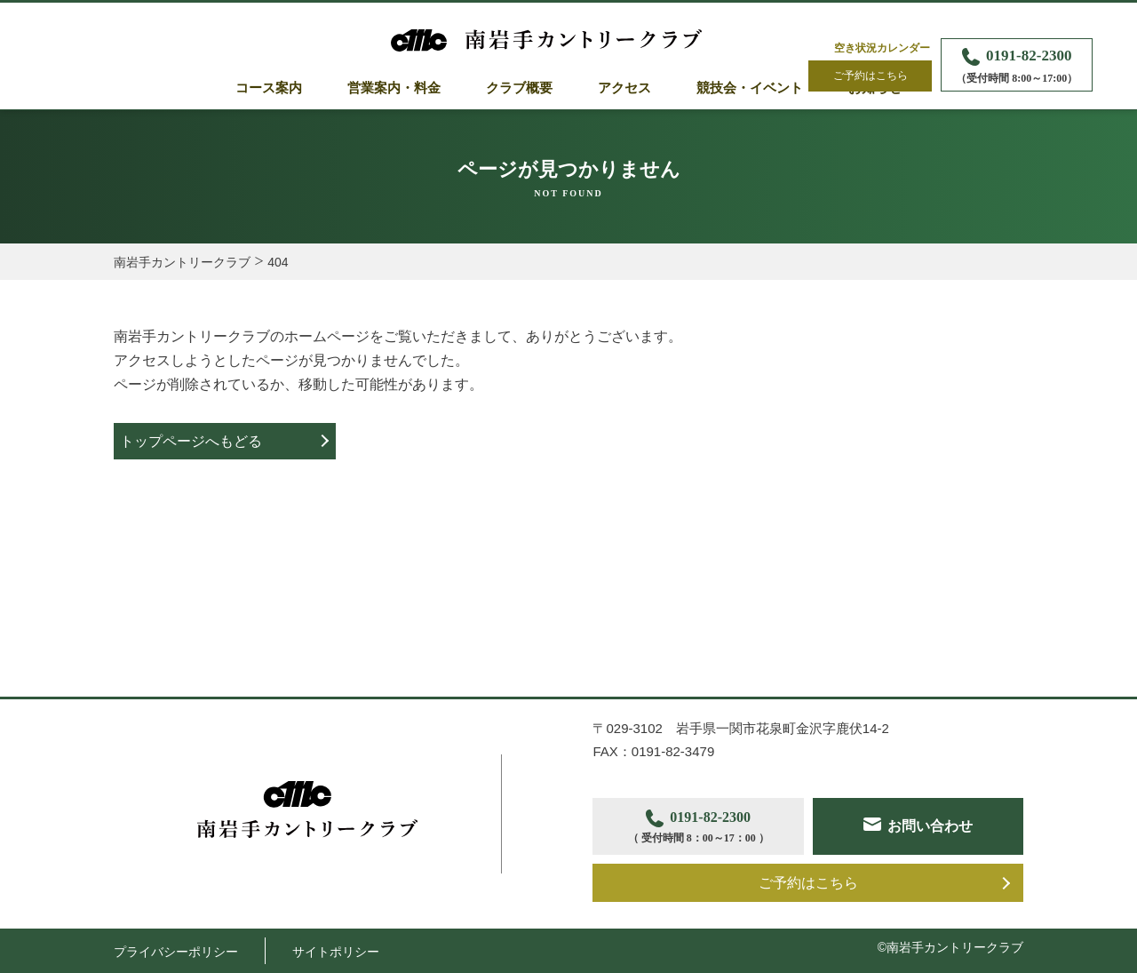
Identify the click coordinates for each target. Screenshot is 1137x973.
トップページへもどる (191, 441)
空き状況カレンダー (882, 48)
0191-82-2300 (1017, 67)
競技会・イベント (749, 88)
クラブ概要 (519, 88)
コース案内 (268, 88)
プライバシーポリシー (176, 952)
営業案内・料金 (394, 88)
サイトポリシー (335, 952)
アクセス (624, 88)
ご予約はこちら (870, 75)
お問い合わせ (930, 825)
